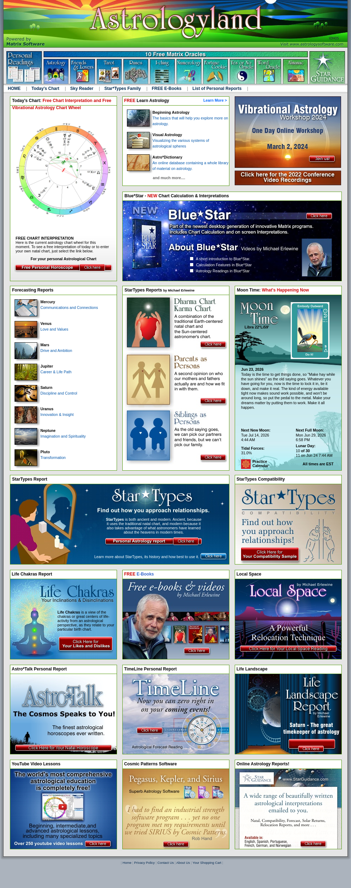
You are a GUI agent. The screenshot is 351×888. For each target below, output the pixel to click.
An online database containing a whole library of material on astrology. (177, 163)
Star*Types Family (125, 88)
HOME (17, 88)
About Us (183, 863)
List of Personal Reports (220, 88)
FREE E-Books (170, 88)
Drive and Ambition (43, 352)
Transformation (40, 459)
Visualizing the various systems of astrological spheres (168, 141)
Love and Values (41, 330)
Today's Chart (49, 88)
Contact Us (165, 863)
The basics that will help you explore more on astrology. (177, 119)
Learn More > (216, 100)
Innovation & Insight (44, 416)
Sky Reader (85, 88)
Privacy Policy (144, 863)
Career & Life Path (43, 373)
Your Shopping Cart (207, 863)
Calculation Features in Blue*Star (221, 265)
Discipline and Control (46, 394)
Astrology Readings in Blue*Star (220, 271)
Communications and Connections (56, 309)
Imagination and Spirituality (50, 437)
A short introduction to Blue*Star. (220, 259)
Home (127, 863)
